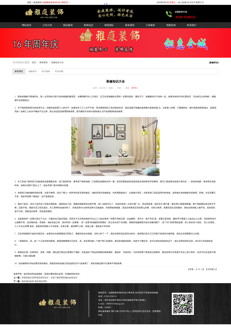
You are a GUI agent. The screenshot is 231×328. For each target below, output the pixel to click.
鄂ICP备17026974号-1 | (121, 311)
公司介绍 (47, 25)
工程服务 (150, 25)
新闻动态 (88, 25)
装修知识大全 (57, 62)
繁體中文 (200, 2)
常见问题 (59, 71)
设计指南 (46, 71)
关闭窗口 (211, 269)
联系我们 (191, 25)
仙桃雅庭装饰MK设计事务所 (122, 293)
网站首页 (26, 25)
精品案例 (68, 25)
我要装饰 (171, 25)
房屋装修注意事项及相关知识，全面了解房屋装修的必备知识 (49, 278)
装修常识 (32, 71)
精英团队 (109, 25)
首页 (34, 62)
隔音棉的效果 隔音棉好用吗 (34, 281)
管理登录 (137, 311)
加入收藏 (182, 2)
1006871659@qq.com (115, 304)
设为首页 (191, 2)
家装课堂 (130, 25)
